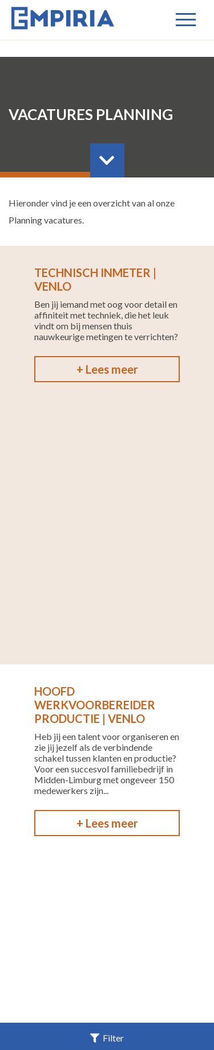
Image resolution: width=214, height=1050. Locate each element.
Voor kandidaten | (154, 938)
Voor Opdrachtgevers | (70, 949)
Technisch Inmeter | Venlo (95, 279)
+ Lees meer (107, 369)
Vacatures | (75, 938)
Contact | (83, 959)
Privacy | (132, 959)
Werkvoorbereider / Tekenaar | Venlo (98, 627)
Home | (27, 938)
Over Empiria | (166, 949)
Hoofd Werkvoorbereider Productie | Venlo (94, 442)
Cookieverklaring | (105, 970)
